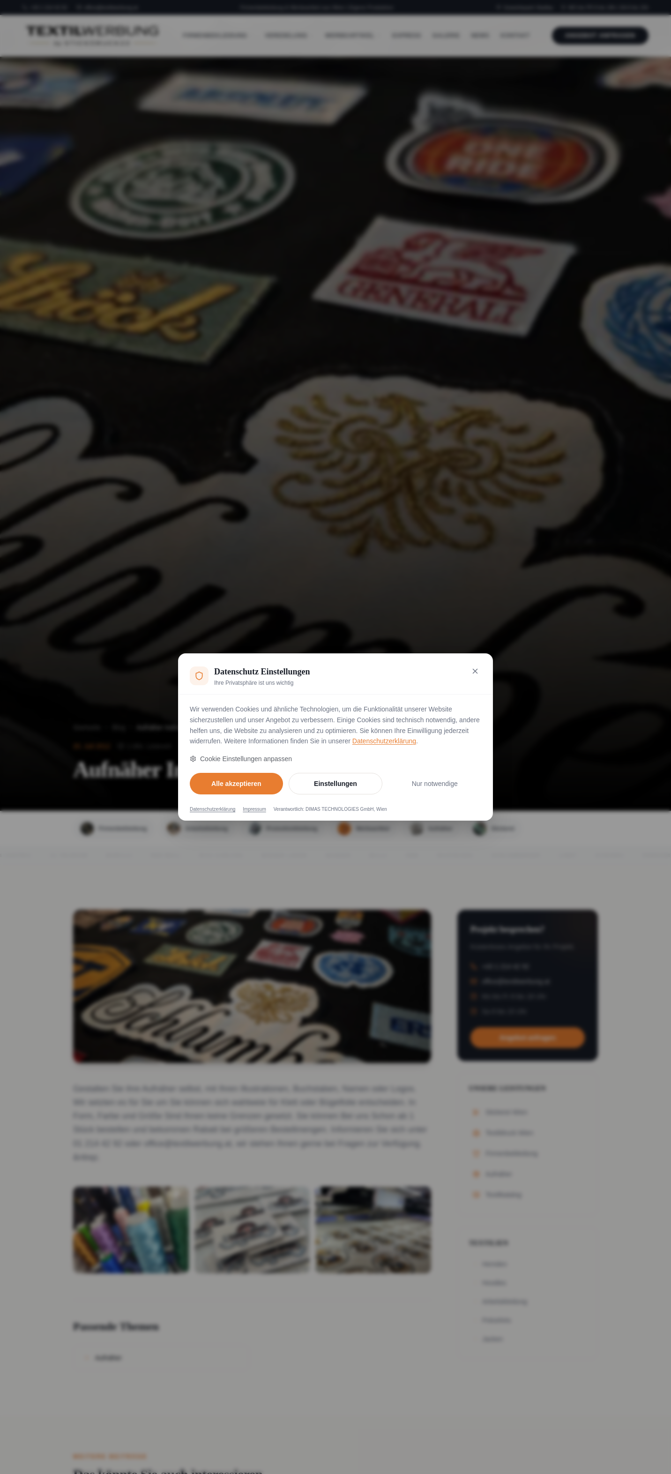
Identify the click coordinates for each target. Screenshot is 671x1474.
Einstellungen (335, 783)
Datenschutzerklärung (384, 741)
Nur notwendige (435, 783)
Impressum (254, 809)
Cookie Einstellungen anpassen (241, 759)
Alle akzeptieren (236, 783)
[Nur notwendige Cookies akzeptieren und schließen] (475, 671)
